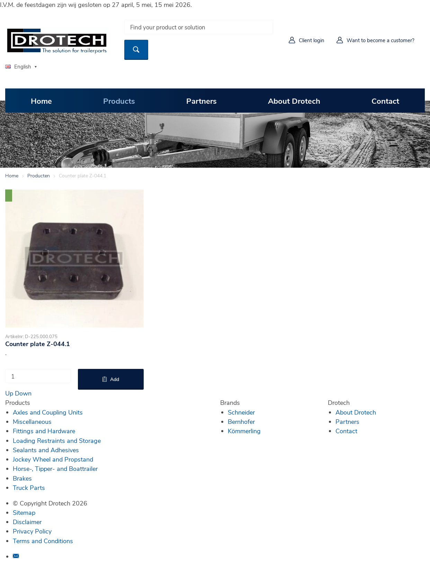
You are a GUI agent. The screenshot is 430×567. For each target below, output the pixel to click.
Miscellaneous (32, 421)
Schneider (241, 412)
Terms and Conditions (43, 541)
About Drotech (294, 100)
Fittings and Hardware (44, 431)
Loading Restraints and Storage (57, 440)
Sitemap (24, 512)
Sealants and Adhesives (46, 450)
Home (41, 100)
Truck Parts (29, 487)
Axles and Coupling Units (48, 412)
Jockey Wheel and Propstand (53, 459)
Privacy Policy (32, 531)
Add (114, 379)
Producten (38, 175)
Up (9, 393)
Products (119, 100)
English (18, 66)
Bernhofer (241, 421)
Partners (201, 100)
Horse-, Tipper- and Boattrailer (55, 468)
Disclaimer (27, 522)
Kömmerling (244, 431)
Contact (385, 100)
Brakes (22, 478)
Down (23, 393)
